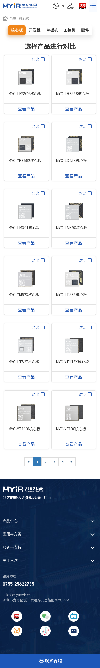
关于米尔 (10, 561)
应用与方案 (12, 534)
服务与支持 (12, 547)
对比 (38, 59)
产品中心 (10, 521)
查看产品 (26, 109)
